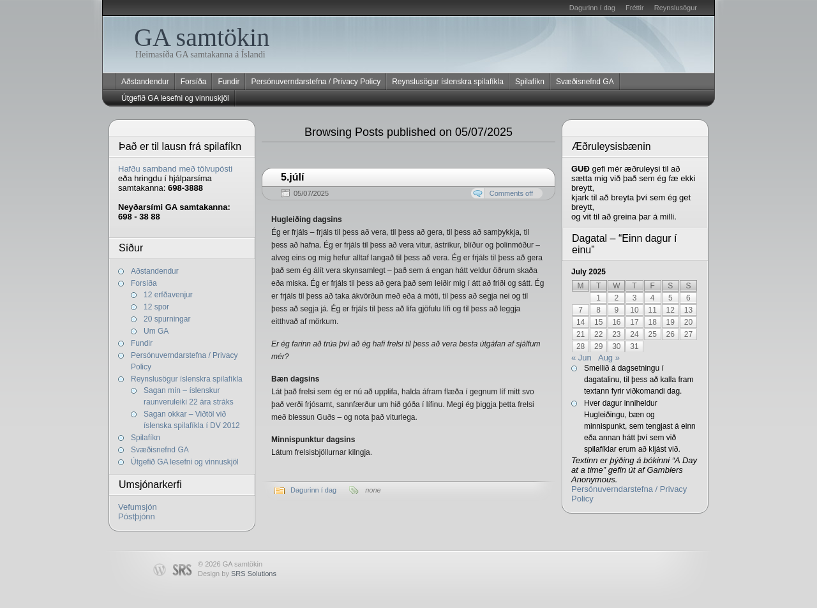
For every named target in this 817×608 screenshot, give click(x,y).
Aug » (609, 357)
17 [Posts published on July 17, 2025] (634, 322)
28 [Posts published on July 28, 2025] (580, 346)
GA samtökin (201, 37)
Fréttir (635, 7)
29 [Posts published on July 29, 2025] (598, 346)
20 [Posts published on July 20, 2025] (688, 322)
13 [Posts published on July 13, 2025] (688, 310)
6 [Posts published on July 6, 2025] (688, 297)
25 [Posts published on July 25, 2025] (652, 334)
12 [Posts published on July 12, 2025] (670, 310)
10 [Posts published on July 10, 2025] (634, 310)
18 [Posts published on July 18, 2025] (652, 322)
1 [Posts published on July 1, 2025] (598, 297)
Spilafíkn (529, 81)
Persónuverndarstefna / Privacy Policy (315, 81)
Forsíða (194, 81)
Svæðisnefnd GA (585, 81)
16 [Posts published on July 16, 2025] (616, 322)
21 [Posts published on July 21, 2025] (580, 334)
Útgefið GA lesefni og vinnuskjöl (175, 98)
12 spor (156, 306)
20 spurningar (167, 319)
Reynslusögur (675, 7)
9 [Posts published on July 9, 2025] (617, 310)
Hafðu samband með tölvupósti (175, 169)
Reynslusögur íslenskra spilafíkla (448, 81)
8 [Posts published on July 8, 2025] (598, 310)
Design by (237, 573)
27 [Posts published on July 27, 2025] (688, 334)
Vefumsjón (137, 507)
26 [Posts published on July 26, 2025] (670, 334)
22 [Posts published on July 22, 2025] (598, 334)
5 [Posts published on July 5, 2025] (670, 297)
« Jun (581, 357)
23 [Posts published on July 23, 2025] (616, 334)
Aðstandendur (145, 81)
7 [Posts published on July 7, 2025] (580, 310)
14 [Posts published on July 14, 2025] (580, 322)
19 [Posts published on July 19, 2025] (670, 322)
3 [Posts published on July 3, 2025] (635, 297)
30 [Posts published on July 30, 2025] (616, 346)
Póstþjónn (136, 516)
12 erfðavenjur (168, 294)
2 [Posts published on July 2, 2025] (617, 297)
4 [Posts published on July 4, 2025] (652, 297)
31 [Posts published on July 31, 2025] (634, 346)
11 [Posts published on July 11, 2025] (652, 310)
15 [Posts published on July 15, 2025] (598, 322)
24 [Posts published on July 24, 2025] (634, 334)
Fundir (228, 81)
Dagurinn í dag (592, 7)
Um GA (156, 331)
